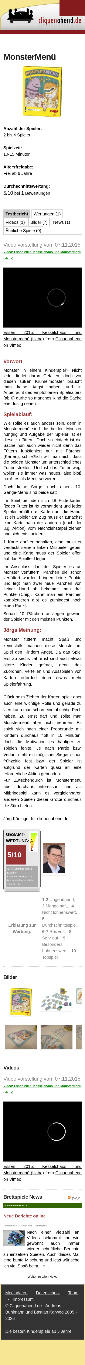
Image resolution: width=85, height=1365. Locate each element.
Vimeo (15, 345)
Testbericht (17, 214)
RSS (76, 1199)
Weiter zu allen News (43, 1276)
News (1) (61, 222)
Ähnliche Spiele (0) (23, 230)
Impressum (23, 1299)
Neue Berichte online (24, 1216)
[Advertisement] (42, 42)
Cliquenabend (68, 338)
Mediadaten (16, 1292)
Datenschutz (48, 1292)
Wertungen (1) (47, 214)
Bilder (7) (39, 222)
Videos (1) (15, 222)
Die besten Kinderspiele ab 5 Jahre (38, 1331)
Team (73, 1292)
